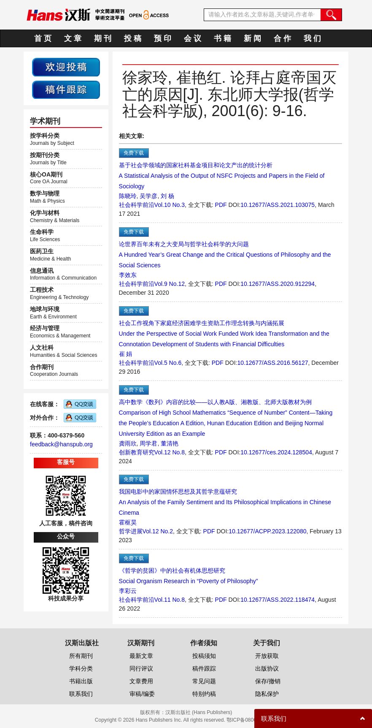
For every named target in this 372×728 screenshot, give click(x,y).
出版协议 (267, 668)
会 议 (192, 38)
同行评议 (141, 668)
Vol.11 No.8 (169, 599)
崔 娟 (125, 353)
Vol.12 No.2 (158, 531)
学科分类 (81, 668)
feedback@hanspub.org (61, 444)
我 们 (312, 38)
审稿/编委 (142, 693)
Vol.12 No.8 (169, 452)
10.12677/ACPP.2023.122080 (267, 531)
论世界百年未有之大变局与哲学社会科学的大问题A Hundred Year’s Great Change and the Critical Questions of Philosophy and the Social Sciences (225, 255)
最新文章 (141, 655)
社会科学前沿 (136, 204)
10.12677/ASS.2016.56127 (272, 362)
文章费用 (141, 681)
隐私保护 (267, 693)
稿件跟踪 (204, 668)
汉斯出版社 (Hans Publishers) (198, 712)
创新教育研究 (136, 452)
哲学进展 (131, 531)
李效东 (128, 275)
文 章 (72, 38)
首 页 (42, 38)
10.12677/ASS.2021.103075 (277, 204)
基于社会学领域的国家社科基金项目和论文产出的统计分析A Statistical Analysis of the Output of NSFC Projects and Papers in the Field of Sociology (222, 176)
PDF (221, 204)
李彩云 (128, 590)
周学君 (148, 443)
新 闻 (252, 38)
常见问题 (204, 681)
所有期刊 (81, 655)
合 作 (282, 38)
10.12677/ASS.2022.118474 (277, 599)
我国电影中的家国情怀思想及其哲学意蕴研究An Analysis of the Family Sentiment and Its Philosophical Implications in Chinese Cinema (225, 502)
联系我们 (81, 693)
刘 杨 (167, 196)
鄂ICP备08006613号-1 (251, 720)
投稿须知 (204, 655)
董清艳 (169, 443)
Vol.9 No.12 (169, 283)
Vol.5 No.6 (168, 362)
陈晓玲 (128, 196)
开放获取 (267, 655)
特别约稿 (204, 693)
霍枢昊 (128, 522)
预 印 (162, 38)
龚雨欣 (128, 443)
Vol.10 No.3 (169, 204)
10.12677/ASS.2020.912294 (277, 283)
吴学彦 (148, 196)
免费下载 (134, 153)
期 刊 (102, 38)
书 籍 (222, 38)
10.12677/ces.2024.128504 (276, 452)
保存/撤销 (267, 681)
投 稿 (132, 38)
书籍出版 (81, 681)
